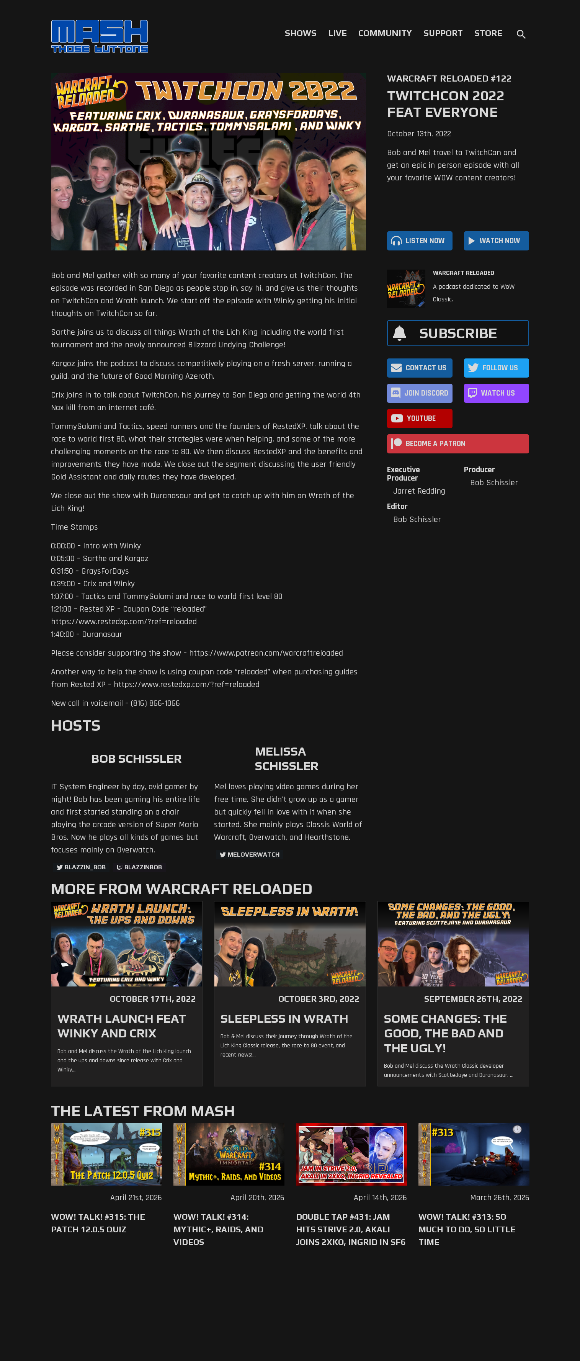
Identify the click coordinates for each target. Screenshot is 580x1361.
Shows (301, 33)
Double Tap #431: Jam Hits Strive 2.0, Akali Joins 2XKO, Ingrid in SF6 (351, 1229)
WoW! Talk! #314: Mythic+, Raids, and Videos (218, 1229)
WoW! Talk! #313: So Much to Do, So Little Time (467, 1229)
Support (443, 33)
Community (385, 33)
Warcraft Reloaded (463, 273)
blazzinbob (143, 867)
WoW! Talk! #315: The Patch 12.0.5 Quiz (98, 1223)
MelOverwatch (253, 854)
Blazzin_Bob (85, 867)
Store (488, 33)
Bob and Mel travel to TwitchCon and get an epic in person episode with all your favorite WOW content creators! (453, 165)
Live (337, 33)
